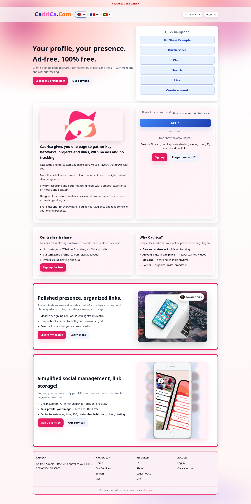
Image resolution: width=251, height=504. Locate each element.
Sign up (160, 157)
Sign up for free (53, 267)
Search (177, 70)
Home (99, 463)
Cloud (177, 60)
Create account (177, 90)
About (140, 468)
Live (177, 80)
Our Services (80, 81)
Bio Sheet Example (177, 40)
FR (94, 14)
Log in (175, 122)
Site (139, 479)
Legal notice (144, 473)
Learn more (78, 335)
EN (81, 14)
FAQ (139, 463)
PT (107, 14)
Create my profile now (50, 81)
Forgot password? (183, 157)
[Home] (53, 14)
